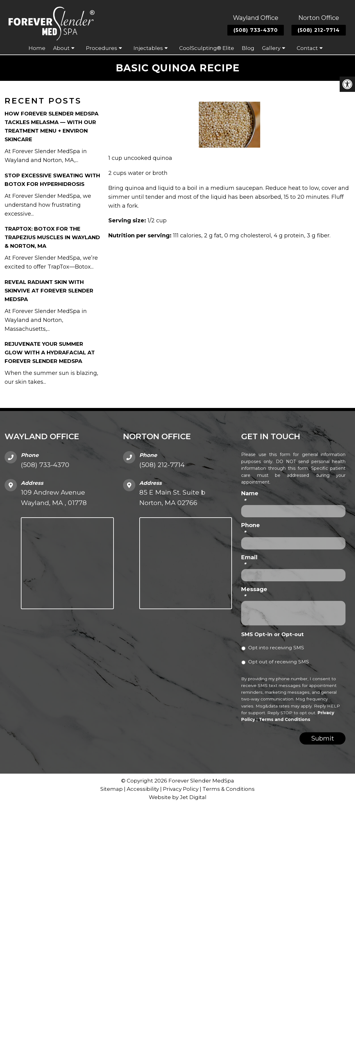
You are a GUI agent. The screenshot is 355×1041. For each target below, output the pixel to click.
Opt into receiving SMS (276, 648)
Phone (250, 529)
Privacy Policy (181, 789)
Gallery (271, 48)
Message (254, 593)
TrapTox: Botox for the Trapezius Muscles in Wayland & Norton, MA (52, 237)
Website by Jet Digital (177, 797)
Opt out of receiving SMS (278, 662)
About (61, 48)
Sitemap (111, 789)
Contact (307, 48)
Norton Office (318, 17)
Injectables (148, 48)
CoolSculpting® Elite (206, 48)
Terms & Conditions (229, 789)
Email (249, 561)
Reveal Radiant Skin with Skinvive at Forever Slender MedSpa (49, 290)
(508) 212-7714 (319, 30)
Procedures (101, 48)
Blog (248, 48)
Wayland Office (255, 17)
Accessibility (143, 789)
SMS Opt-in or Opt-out (272, 634)
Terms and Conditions (284, 719)
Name (249, 497)
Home (37, 48)
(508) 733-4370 (255, 30)
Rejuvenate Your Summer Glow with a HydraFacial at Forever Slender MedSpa (50, 352)
